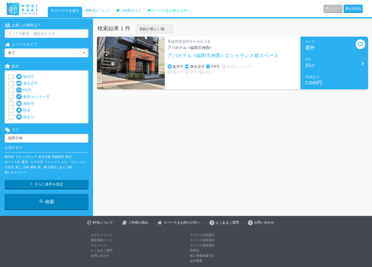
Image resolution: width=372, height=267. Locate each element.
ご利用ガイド (129, 11)
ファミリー (52, 162)
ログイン (333, 8)
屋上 (18, 167)
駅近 (69, 157)
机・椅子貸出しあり (52, 167)
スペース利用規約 (202, 240)
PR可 (24, 90)
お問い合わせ (100, 255)
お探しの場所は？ (23, 25)
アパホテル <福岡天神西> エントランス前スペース (223, 55)
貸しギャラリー (15, 172)
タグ (12, 130)
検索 (46, 201)
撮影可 (25, 103)
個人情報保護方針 (202, 255)
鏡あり (25, 117)
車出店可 (27, 83)
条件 (12, 66)
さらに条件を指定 (46, 184)
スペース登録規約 (202, 245)
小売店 (9, 167)
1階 (69, 167)
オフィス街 (12, 162)
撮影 (33, 167)
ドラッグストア (26, 157)
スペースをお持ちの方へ (169, 11)
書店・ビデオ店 (32, 162)
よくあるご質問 (101, 250)
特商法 (194, 250)
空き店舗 (44, 157)
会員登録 (353, 8)
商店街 (9, 157)
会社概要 (196, 261)
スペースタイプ (21, 44)
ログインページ (101, 235)
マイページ (98, 245)
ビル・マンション (73, 162)
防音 (23, 110)
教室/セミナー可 (33, 97)
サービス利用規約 (202, 235)
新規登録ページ (101, 240)
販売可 (25, 76)
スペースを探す (65, 11)
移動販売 (58, 157)
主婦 (26, 167)
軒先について (98, 11)
